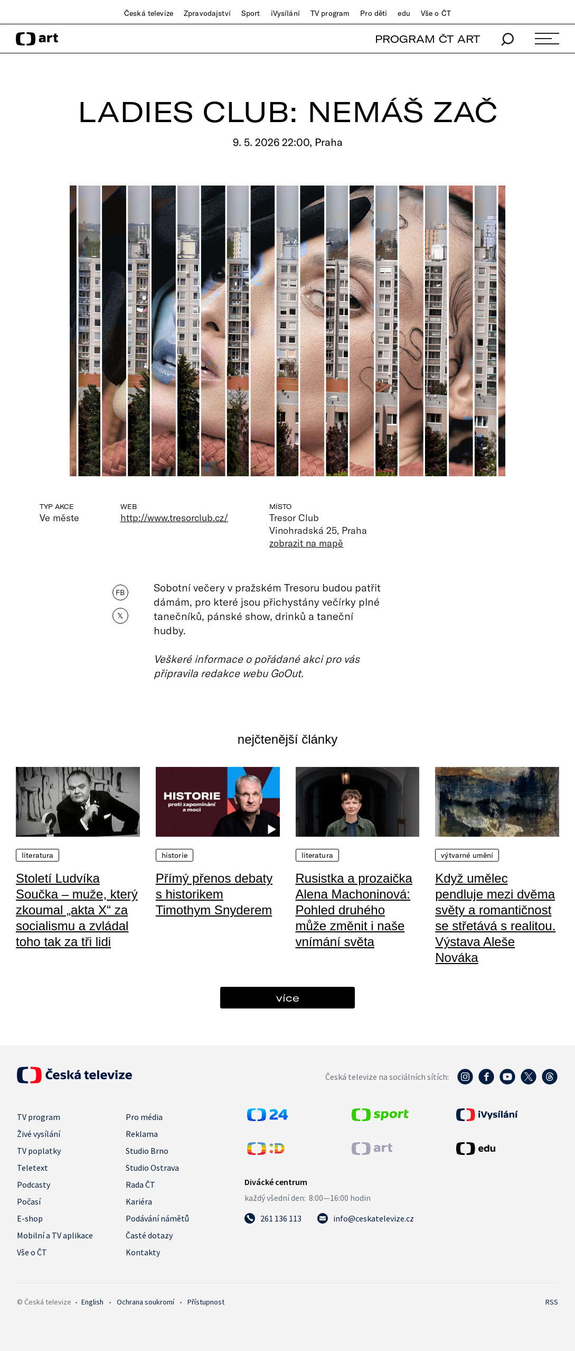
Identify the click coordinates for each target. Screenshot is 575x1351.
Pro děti (373, 13)
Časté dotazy (149, 1235)
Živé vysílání (38, 1133)
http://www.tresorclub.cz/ (174, 517)
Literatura (37, 855)
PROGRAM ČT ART (427, 38)
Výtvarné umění (467, 855)
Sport (250, 13)
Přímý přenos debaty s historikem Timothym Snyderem (214, 894)
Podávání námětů (157, 1218)
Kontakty (143, 1252)
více (287, 997)
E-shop (30, 1218)
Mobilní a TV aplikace (55, 1235)
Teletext (32, 1167)
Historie (174, 855)
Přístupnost (205, 1302)
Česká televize (148, 13)
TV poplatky (39, 1150)
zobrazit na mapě (306, 543)
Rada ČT (140, 1184)
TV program (330, 13)
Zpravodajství (207, 13)
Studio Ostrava (152, 1167)
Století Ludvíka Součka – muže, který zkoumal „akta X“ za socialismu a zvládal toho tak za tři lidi (77, 910)
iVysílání (285, 13)
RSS (551, 1302)
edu (404, 13)
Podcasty (33, 1184)
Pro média (144, 1117)
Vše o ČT (436, 13)
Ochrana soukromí (145, 1302)
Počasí (29, 1201)
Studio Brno (147, 1150)
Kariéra (139, 1201)
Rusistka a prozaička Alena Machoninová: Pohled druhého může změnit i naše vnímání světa (354, 910)
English (92, 1302)
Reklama (142, 1133)
